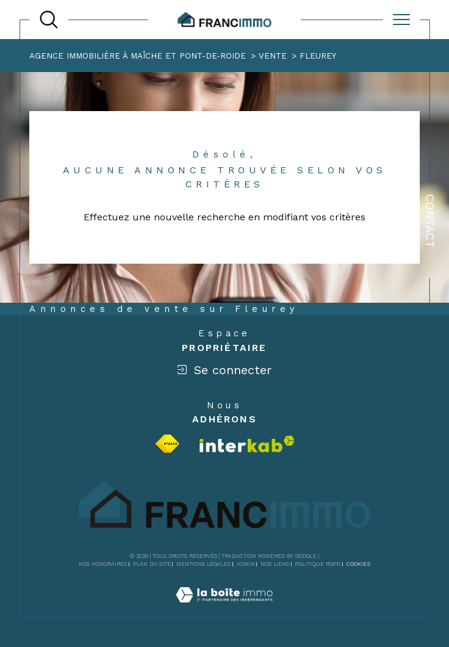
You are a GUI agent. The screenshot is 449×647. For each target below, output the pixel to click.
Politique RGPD (317, 564)
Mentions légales (203, 564)
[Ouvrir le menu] (401, 19)
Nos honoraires (103, 564)
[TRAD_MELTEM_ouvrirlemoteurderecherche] (49, 19)
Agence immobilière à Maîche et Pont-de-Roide (137, 55)
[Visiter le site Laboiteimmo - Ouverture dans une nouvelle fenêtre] (224, 609)
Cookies (358, 564)
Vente (273, 55)
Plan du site (152, 564)
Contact (430, 221)
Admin (246, 564)
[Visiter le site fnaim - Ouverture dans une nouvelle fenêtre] (167, 444)
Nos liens (274, 564)
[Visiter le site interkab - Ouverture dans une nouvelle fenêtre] (247, 444)
